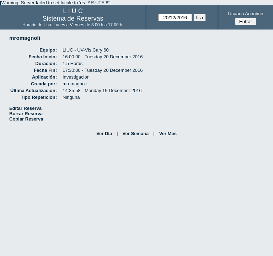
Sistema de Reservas (73, 18)
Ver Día (104, 133)
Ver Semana (136, 133)
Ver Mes (168, 133)
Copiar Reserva (26, 119)
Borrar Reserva (26, 113)
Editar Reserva (25, 108)
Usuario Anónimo (245, 13)
